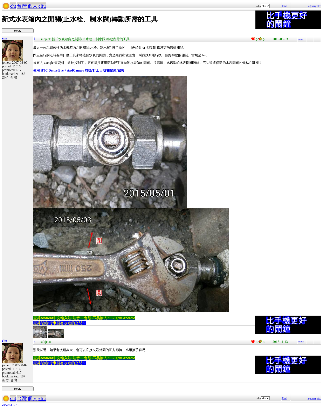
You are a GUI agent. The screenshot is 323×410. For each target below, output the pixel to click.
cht (13, 6)
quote (301, 39)
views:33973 (10, 404)
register (317, 6)
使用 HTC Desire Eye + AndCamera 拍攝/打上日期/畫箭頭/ (75, 70)
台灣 (22, 6)
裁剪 (121, 70)
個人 (32, 6)
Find (284, 6)
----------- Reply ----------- (17, 30)
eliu (42, 6)
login (310, 6)
